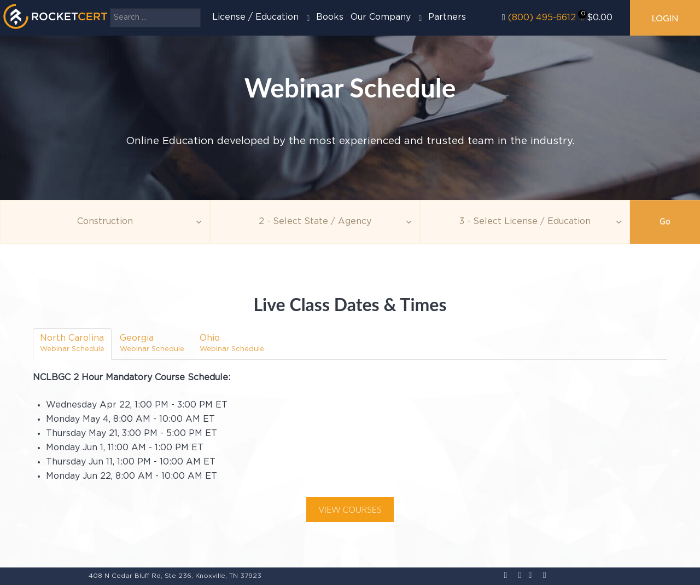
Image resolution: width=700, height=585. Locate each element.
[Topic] (105, 222)
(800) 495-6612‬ (542, 18)
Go (665, 222)
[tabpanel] (350, 447)
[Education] (525, 222)
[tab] (72, 344)
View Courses (349, 509)
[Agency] (315, 222)
